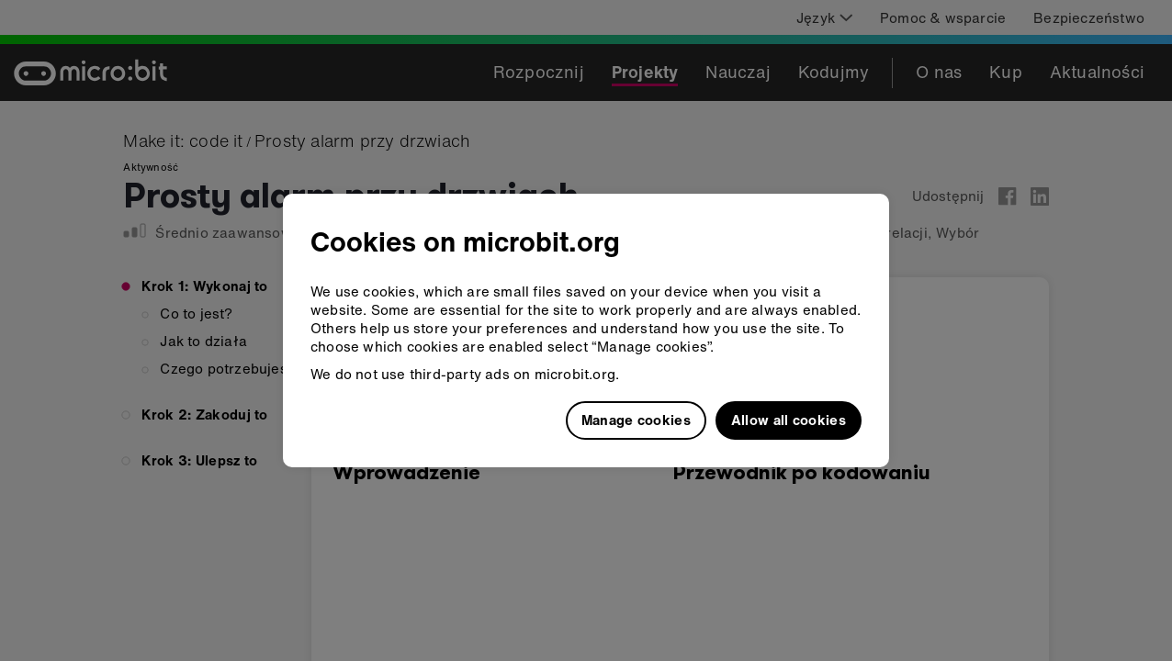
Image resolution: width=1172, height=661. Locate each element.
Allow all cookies (788, 419)
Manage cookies (636, 419)
